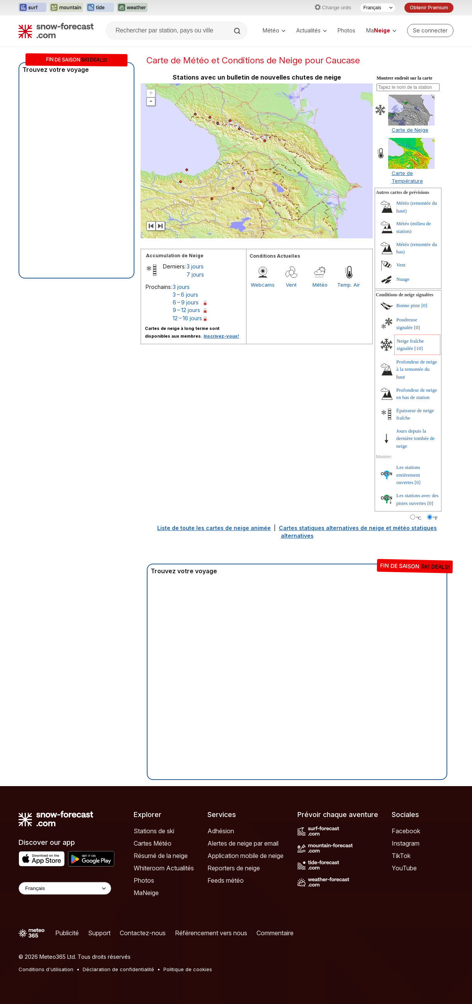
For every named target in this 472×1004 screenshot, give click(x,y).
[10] (418, 348)
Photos (346, 30)
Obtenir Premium (429, 7)
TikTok (401, 856)
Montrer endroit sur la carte (404, 78)
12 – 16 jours (187, 318)
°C (418, 518)
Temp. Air (348, 285)
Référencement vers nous (211, 933)
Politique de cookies (187, 969)
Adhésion (220, 831)
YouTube (404, 868)
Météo (274, 30)
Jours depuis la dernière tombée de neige (415, 438)
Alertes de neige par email (242, 843)
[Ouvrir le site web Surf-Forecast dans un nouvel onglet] (32, 8)
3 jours (195, 266)
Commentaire (275, 933)
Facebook (406, 831)
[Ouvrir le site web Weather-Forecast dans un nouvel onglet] (132, 8)
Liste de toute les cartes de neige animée (214, 528)
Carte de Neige (410, 130)
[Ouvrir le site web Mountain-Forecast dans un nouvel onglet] (66, 8)
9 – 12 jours (186, 310)
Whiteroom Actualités (164, 868)
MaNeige (146, 893)
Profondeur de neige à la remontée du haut (416, 369)
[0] (424, 305)
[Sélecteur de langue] (377, 7)
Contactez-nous (143, 933)
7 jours (195, 274)
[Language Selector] (65, 888)
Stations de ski (154, 831)
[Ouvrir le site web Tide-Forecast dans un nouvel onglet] (100, 8)
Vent (291, 285)
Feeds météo (225, 880)
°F (435, 518)
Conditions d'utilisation (46, 969)
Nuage (402, 279)
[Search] (238, 31)
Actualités (311, 30)
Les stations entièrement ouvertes (408, 474)
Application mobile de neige (245, 856)
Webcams (263, 285)
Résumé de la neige (161, 856)
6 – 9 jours (186, 302)
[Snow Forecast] (56, 30)
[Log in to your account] (430, 30)
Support (99, 933)
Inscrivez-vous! (221, 336)
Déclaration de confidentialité (118, 969)
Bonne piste (408, 305)
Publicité (67, 933)
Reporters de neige (233, 868)
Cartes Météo (152, 843)
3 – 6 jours (185, 294)
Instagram (405, 843)
